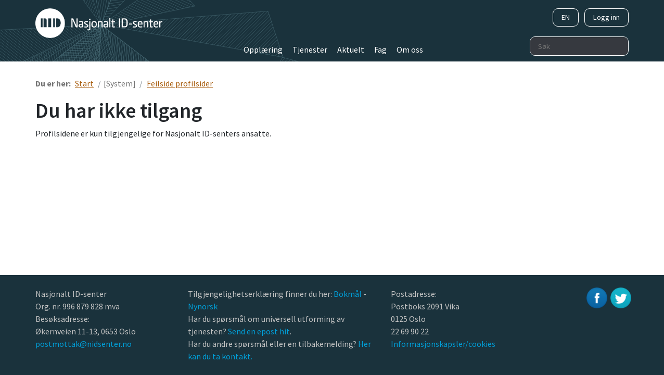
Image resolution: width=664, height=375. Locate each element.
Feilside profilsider (180, 83)
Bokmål (348, 294)
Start (84, 83)
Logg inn (606, 17)
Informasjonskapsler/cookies (443, 344)
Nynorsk (203, 306)
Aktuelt (350, 49)
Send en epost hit (259, 331)
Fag (380, 49)
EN (565, 17)
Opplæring (263, 49)
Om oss (410, 49)
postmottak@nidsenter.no (83, 344)
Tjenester (309, 49)
